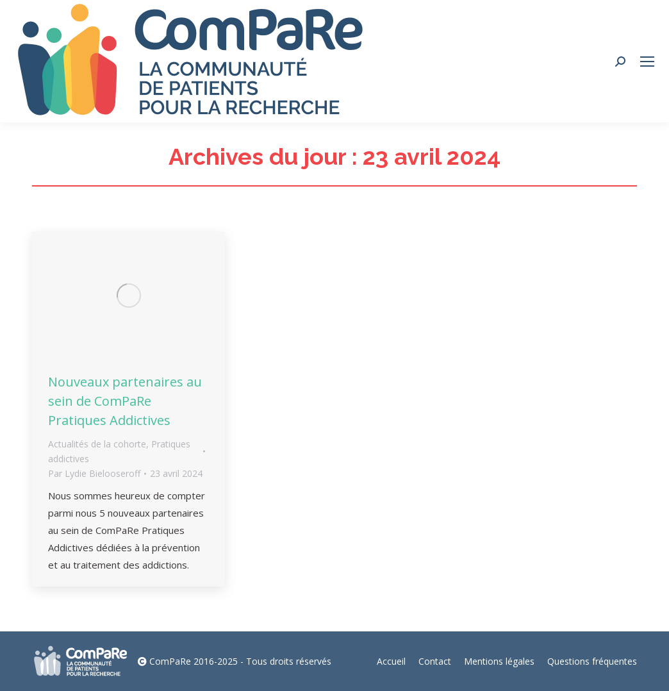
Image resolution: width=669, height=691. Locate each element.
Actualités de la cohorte (97, 444)
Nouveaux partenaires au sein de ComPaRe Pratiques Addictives (125, 401)
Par (94, 473)
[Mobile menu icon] (647, 62)
